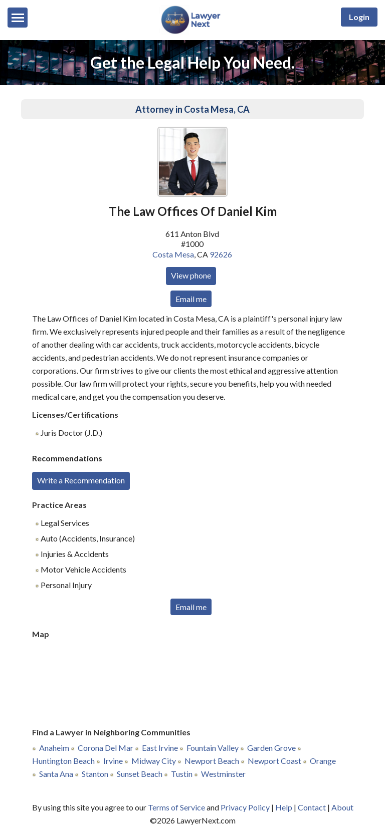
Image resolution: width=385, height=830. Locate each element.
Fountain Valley (212, 747)
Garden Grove (271, 747)
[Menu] (18, 18)
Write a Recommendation (81, 480)
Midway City (153, 760)
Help (283, 807)
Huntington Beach (63, 760)
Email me (191, 299)
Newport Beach (211, 760)
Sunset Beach (139, 773)
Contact (312, 807)
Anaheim (54, 747)
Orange (323, 760)
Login (359, 17)
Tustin (181, 773)
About (342, 807)
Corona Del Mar (105, 747)
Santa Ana (56, 773)
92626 (221, 254)
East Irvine (160, 747)
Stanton (95, 773)
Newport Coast (274, 760)
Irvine (113, 760)
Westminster (223, 773)
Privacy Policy (245, 807)
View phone (191, 275)
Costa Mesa (173, 254)
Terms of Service (176, 807)
